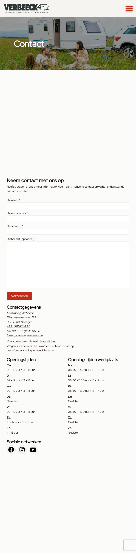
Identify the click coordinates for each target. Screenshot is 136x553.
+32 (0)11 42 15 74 (18, 326)
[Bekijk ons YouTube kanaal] (33, 449)
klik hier (51, 341)
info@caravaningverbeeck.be (25, 335)
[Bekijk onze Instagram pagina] (22, 449)
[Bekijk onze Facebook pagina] (11, 449)
